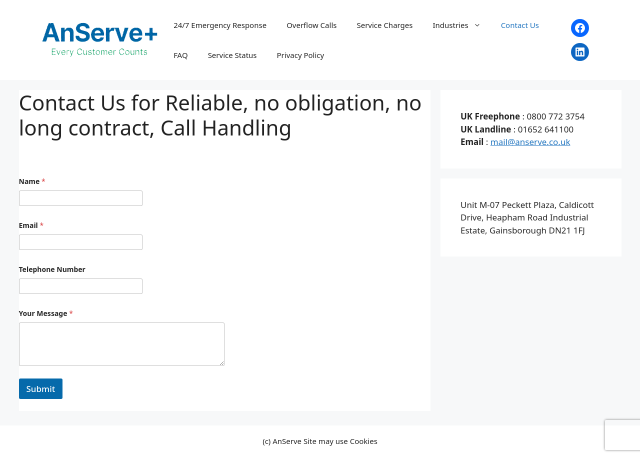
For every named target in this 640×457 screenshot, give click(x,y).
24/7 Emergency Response (220, 25)
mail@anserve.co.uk (530, 142)
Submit (41, 388)
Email (31, 225)
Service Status (232, 55)
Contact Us (520, 25)
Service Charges (384, 25)
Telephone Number (52, 269)
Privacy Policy (300, 55)
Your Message (46, 313)
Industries (461, 25)
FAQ (181, 55)
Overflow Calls (311, 25)
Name (32, 181)
